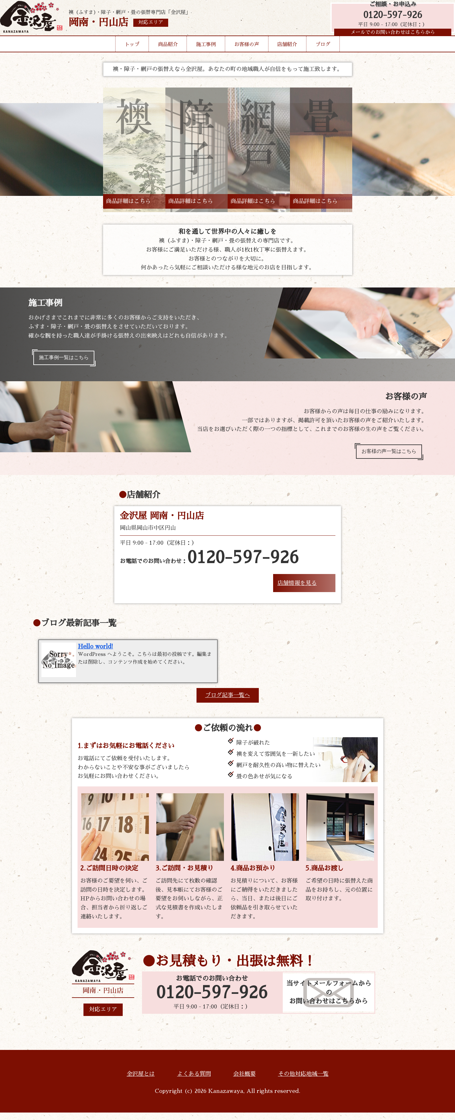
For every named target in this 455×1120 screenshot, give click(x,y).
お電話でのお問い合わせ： (209, 564)
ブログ (322, 54)
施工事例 (206, 54)
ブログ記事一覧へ (227, 702)
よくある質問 (194, 1081)
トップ (132, 54)
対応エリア (103, 1017)
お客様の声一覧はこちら (384, 456)
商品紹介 (168, 54)
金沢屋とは (141, 1081)
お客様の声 (246, 54)
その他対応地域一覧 (303, 1081)
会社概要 (244, 1081)
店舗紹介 (287, 54)
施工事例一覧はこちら (68, 359)
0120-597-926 (389, 19)
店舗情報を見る (297, 588)
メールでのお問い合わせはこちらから (389, 38)
